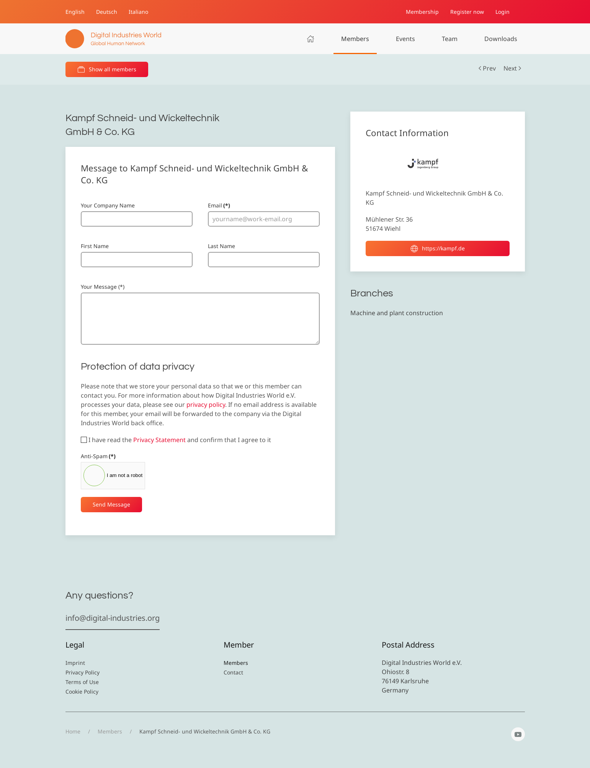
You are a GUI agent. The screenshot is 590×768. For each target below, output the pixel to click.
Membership (422, 11)
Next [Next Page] (512, 68)
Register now (467, 11)
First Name (95, 246)
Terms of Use (82, 682)
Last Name (221, 246)
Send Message (111, 504)
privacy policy (205, 404)
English (75, 11)
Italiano (138, 11)
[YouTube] (518, 734)
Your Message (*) (102, 286)
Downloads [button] (500, 39)
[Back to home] (113, 38)
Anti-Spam (98, 456)
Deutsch (106, 11)
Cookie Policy (81, 691)
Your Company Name (108, 205)
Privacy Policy (82, 672)
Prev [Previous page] (487, 68)
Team (450, 39)
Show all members (106, 69)
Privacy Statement (159, 440)
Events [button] (405, 39)
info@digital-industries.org (112, 618)
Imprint (75, 662)
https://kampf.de (437, 248)
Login (502, 11)
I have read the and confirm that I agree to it (176, 440)
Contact (233, 672)
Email (219, 205)
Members (355, 39)
